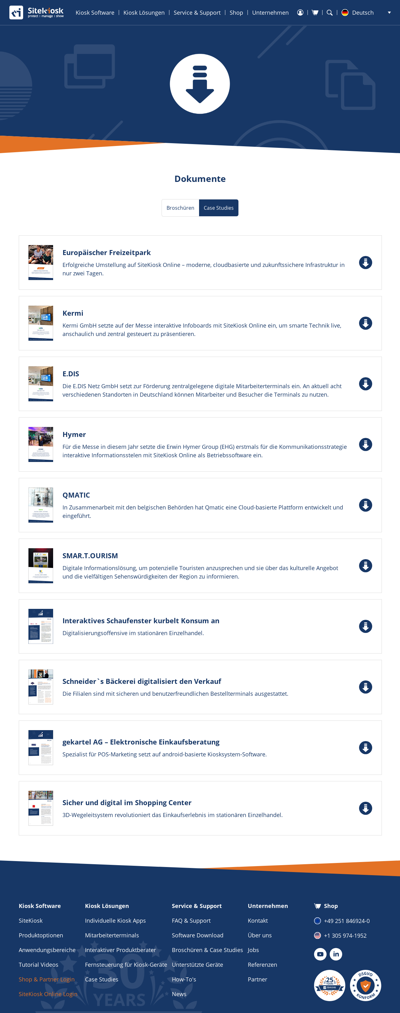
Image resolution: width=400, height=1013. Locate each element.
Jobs (253, 950)
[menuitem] (366, 12)
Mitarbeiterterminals (112, 935)
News (179, 994)
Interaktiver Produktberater (120, 950)
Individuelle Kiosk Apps (115, 920)
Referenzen (262, 964)
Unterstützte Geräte (197, 964)
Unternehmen (270, 12)
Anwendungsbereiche (47, 950)
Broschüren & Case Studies (207, 950)
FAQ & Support (191, 920)
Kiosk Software (95, 12)
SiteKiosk (30, 920)
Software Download (197, 935)
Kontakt (258, 920)
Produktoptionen (41, 935)
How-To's (184, 979)
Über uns (260, 935)
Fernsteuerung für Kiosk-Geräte (126, 964)
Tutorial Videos (38, 964)
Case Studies (101, 979)
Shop (236, 12)
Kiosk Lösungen (144, 12)
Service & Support (197, 12)
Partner (257, 979)
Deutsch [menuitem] (363, 12)
